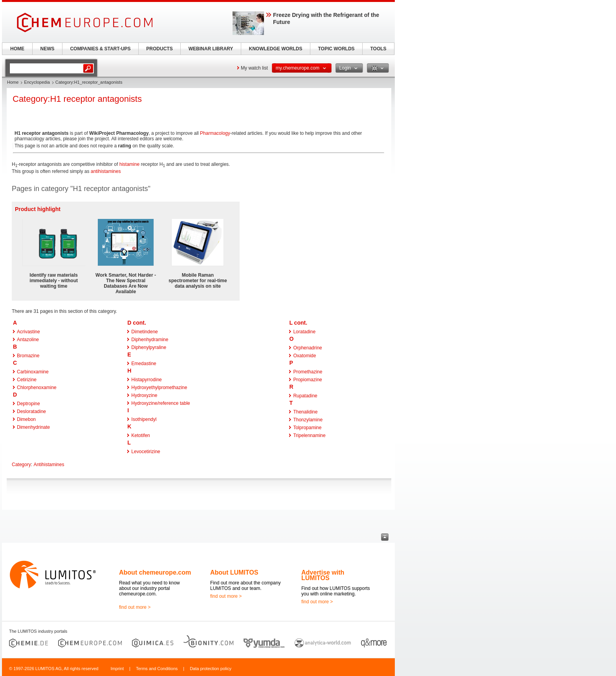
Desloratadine (31, 411)
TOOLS (378, 48)
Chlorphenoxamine (37, 387)
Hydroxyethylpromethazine (159, 387)
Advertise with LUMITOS (322, 575)
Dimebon (26, 419)
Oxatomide (304, 355)
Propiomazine (307, 379)
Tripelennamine (309, 435)
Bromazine (28, 355)
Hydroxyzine (144, 395)
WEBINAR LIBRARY (211, 48)
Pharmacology (215, 133)
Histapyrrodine (146, 379)
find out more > (134, 607)
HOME (17, 48)
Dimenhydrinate (33, 427)
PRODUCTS (159, 48)
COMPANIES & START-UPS (100, 48)
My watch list (254, 68)
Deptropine (28, 403)
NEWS (47, 48)
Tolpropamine (307, 427)
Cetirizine (27, 379)
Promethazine (307, 372)
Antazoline (28, 339)
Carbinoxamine (33, 372)
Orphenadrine (307, 348)
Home (12, 82)
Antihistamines (48, 464)
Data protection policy (210, 668)
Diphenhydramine (149, 339)
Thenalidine (305, 412)
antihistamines (106, 171)
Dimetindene (144, 331)
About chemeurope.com (155, 572)
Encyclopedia (37, 82)
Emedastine (143, 363)
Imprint (117, 668)
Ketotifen (140, 435)
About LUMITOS (234, 572)
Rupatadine (305, 396)
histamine (129, 164)
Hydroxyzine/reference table (160, 403)
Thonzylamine (308, 419)
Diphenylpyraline (148, 347)
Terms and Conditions (157, 668)
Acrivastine (28, 331)
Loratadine (304, 331)
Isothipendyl (143, 419)
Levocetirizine (145, 451)
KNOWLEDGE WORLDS (275, 48)
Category (21, 464)
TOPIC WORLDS (336, 48)
